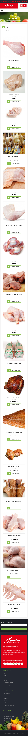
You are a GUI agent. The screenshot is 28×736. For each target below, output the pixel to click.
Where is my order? (8, 682)
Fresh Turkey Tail (14, 94)
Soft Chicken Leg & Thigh (14, 570)
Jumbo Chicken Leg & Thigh (14, 225)
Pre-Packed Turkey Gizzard (14, 294)
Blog (5, 673)
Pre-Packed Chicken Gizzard (14, 260)
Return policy (7, 685)
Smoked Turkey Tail (14, 466)
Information (6, 696)
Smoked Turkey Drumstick (14, 432)
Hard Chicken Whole (14, 156)
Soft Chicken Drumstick (14, 535)
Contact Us (6, 723)
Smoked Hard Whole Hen (14, 397)
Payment (6, 678)
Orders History (7, 703)
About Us (6, 720)
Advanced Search (8, 718)
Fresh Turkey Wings (14, 122)
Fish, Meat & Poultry (13, 14)
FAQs (5, 675)
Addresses (6, 698)
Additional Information (9, 705)
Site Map (6, 714)
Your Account (7, 693)
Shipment (6, 680)
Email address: (6, 622)
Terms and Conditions (9, 716)
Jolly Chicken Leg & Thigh (14, 191)
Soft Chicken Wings (14, 604)
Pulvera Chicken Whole (14, 363)
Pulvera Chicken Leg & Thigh (14, 328)
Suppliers (6, 725)
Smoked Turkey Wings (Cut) (14, 501)
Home (5, 14)
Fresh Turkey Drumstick (14, 60)
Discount (6, 700)
